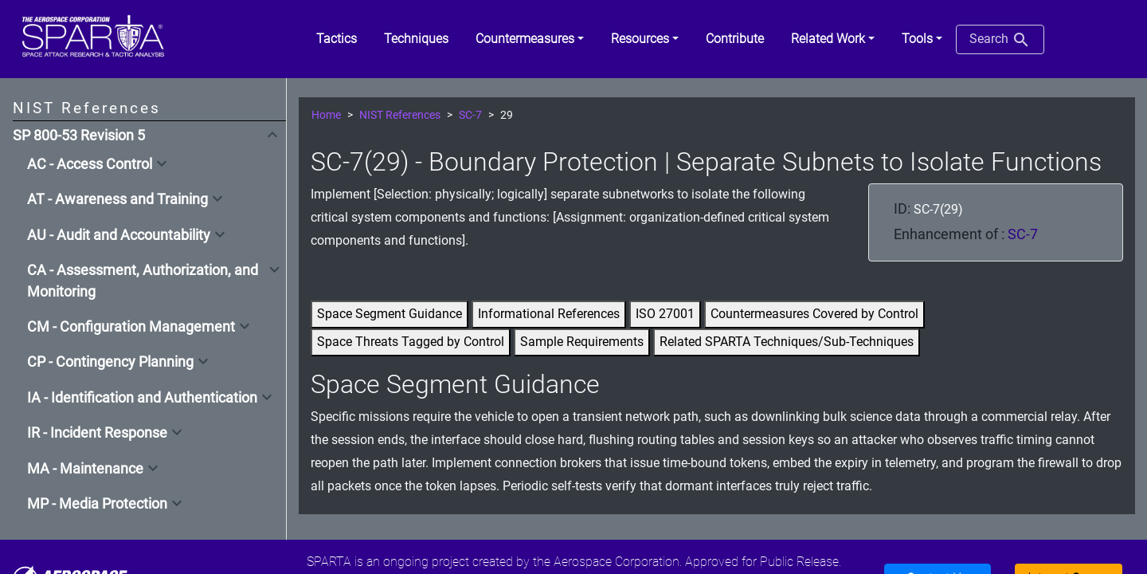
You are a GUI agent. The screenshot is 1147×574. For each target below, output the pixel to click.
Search (1000, 39)
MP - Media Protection (97, 504)
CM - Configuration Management (131, 327)
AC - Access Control (89, 164)
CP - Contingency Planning (110, 362)
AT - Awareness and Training (117, 199)
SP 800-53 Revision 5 (79, 136)
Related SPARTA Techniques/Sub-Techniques (787, 341)
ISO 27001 (665, 313)
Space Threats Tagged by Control (410, 341)
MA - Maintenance (85, 469)
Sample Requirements (582, 341)
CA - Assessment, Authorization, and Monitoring (142, 280)
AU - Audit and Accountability (118, 235)
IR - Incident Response (97, 433)
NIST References (399, 115)
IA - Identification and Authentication (142, 398)
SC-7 (470, 115)
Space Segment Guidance (389, 313)
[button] (529, 39)
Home (326, 115)
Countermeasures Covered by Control (814, 313)
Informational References (549, 313)
